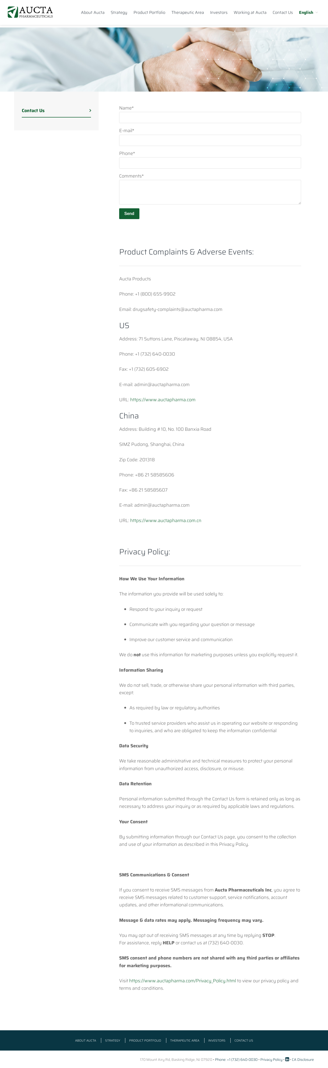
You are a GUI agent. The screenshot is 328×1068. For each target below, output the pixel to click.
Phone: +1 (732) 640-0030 (236, 1059)
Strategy (112, 1040)
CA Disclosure (303, 1059)
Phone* (127, 153)
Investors (216, 1040)
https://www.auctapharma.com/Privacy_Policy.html (182, 980)
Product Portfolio (145, 1040)
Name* (126, 108)
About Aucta (85, 1040)
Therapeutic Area (184, 1040)
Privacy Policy (271, 1059)
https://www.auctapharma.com (163, 399)
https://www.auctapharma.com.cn (165, 520)
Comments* (131, 176)
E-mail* (126, 130)
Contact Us (33, 110)
